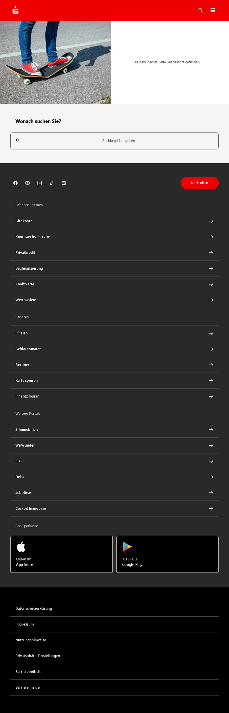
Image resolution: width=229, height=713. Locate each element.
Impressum (24, 624)
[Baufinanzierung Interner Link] (114, 268)
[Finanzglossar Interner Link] (114, 396)
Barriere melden (28, 687)
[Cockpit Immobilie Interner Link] (114, 508)
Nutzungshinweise (30, 640)
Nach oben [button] (199, 183)
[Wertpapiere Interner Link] (114, 300)
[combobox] (114, 141)
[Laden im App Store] (61, 554)
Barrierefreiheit (28, 672)
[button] (213, 10)
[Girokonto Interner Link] (114, 221)
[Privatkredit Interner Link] (114, 252)
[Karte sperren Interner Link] (114, 380)
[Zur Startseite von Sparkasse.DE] (15, 10)
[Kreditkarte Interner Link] (114, 284)
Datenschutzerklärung (33, 609)
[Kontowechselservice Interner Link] (114, 237)
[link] (15, 183)
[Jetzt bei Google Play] (167, 554)
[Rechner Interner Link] (114, 365)
